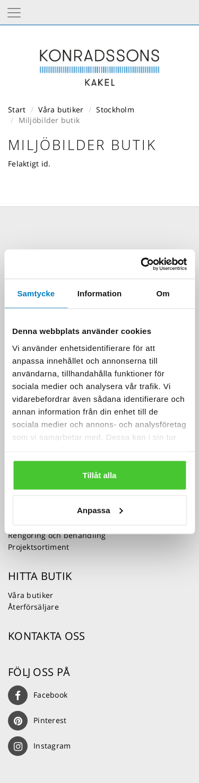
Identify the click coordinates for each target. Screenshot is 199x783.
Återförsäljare (33, 607)
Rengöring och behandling (57, 535)
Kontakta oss (46, 636)
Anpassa (100, 509)
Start (16, 109)
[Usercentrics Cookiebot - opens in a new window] (142, 264)
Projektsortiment (38, 547)
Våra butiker (60, 109)
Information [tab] (99, 293)
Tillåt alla (100, 475)
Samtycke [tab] (36, 293)
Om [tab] (163, 293)
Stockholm (115, 109)
